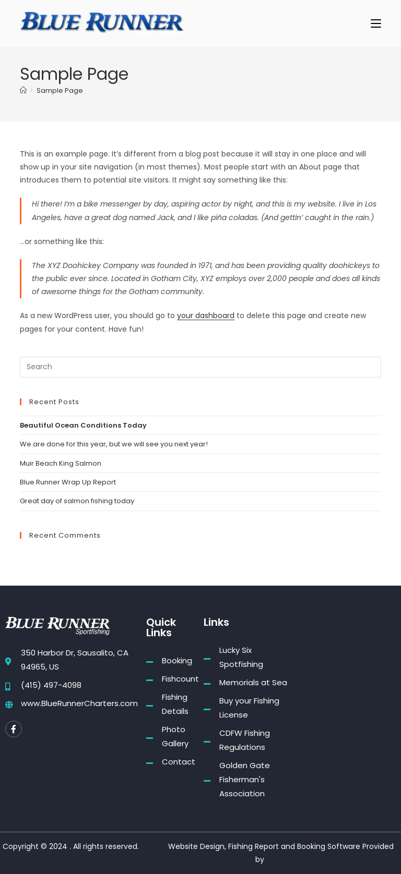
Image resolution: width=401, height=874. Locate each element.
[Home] (23, 90)
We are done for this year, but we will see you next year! (114, 444)
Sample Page (60, 90)
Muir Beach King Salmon (60, 463)
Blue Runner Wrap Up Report (68, 482)
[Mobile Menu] (376, 23)
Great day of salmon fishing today (77, 501)
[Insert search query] (200, 367)
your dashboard (205, 315)
